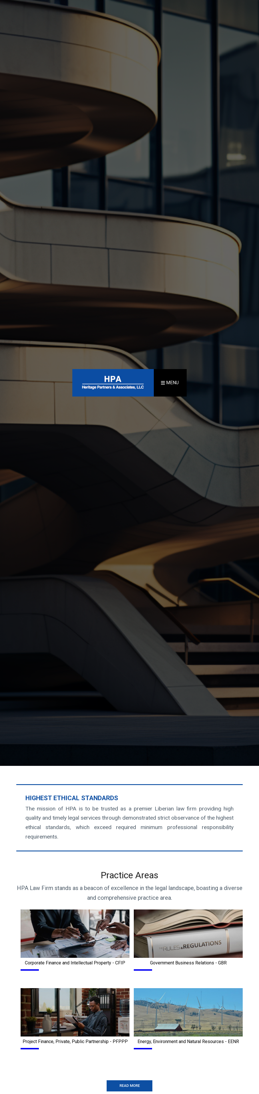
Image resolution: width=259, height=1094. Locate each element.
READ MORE (129, 1085)
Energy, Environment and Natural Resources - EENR (188, 1041)
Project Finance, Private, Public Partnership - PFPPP (75, 1041)
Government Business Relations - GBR (188, 963)
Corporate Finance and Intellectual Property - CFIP (75, 963)
